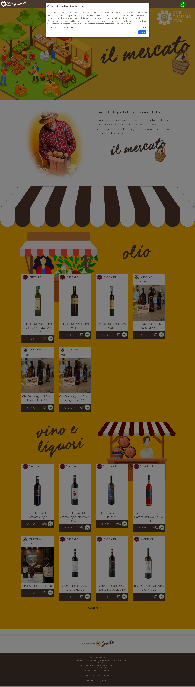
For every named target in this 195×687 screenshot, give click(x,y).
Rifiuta (134, 32)
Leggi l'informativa (139, 27)
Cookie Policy (125, 24)
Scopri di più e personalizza (61, 27)
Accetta (142, 32)
